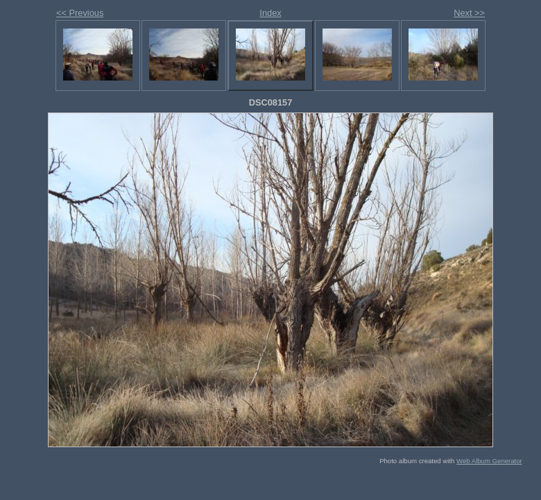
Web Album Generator (489, 461)
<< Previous (79, 13)
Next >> (469, 13)
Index (270, 13)
